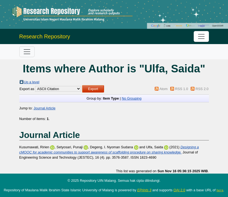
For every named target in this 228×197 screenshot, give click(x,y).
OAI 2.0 (179, 190)
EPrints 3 (144, 190)
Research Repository (44, 36)
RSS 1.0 (181, 89)
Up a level (31, 82)
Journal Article (44, 108)
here (220, 190)
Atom (163, 89)
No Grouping (132, 98)
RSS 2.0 (202, 89)
